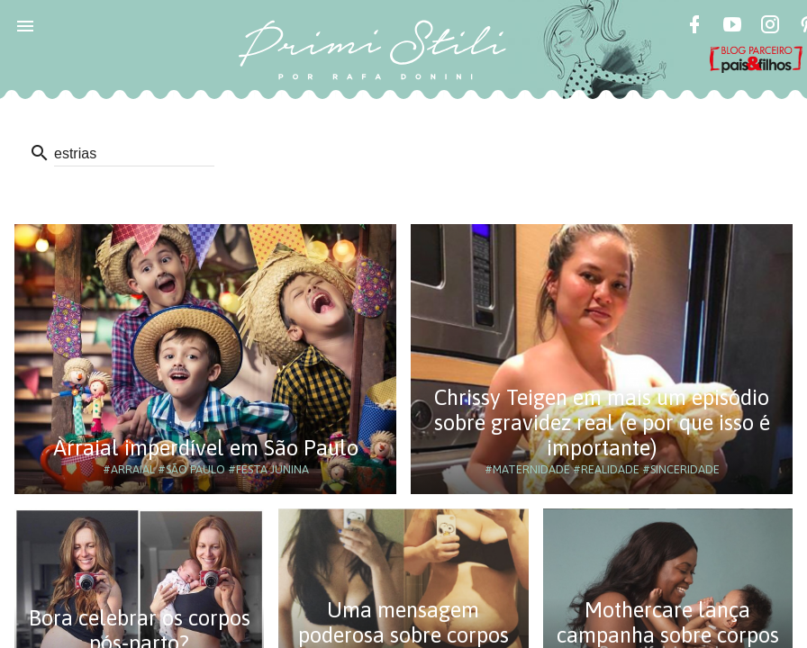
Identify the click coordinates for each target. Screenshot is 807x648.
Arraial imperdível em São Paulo (205, 448)
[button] (25, 25)
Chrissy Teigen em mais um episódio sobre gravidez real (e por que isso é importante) (602, 422)
